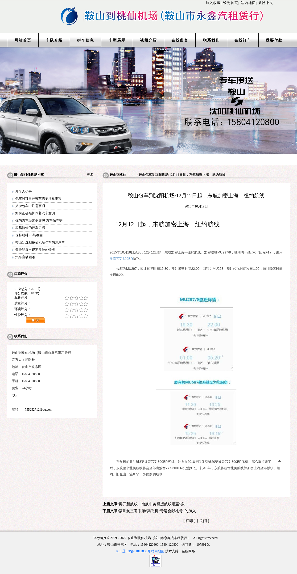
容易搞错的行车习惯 (30, 228)
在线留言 (179, 40)
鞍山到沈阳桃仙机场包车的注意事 (40, 242)
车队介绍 (54, 40)
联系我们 (211, 40)
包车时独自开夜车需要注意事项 (38, 198)
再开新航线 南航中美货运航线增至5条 (152, 504)
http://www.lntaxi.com (148, 10)
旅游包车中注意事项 (30, 206)
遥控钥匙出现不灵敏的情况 (35, 250)
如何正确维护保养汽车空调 (35, 213)
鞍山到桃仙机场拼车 (114, 175)
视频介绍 (148, 40)
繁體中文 (265, 3)
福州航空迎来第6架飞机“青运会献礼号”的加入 (157, 511)
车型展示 (117, 40)
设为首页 (230, 3)
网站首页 (22, 40)
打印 (189, 521)
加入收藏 (213, 3)
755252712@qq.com (39, 409)
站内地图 (248, 3)
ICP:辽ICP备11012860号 (133, 551)
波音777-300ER (121, 259)
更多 (92, 175)
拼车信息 (85, 40)
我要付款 (274, 40)
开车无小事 (23, 191)
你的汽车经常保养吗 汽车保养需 (38, 220)
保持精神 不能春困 (29, 235)
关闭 (203, 521)
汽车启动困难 (25, 257)
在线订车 (242, 40)
